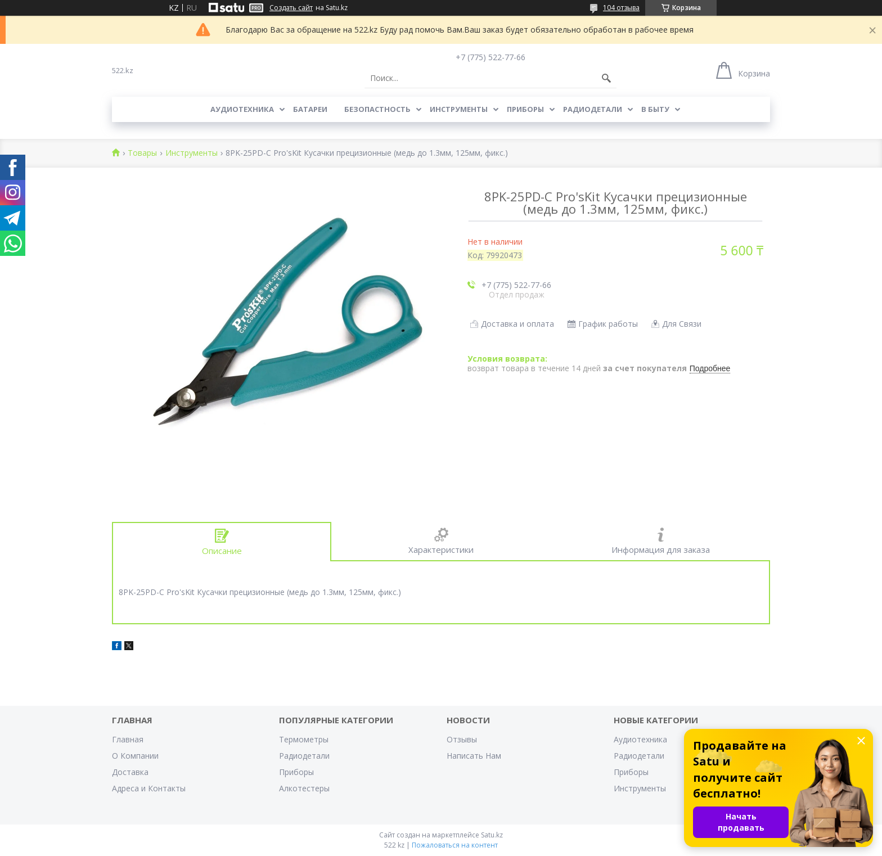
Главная (127, 739)
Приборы (525, 109)
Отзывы (462, 739)
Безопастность (377, 109)
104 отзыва (621, 7)
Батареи (310, 109)
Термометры (303, 739)
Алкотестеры (304, 788)
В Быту (655, 109)
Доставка (130, 772)
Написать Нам (474, 755)
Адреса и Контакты (149, 788)
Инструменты (459, 109)
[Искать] (606, 78)
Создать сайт (291, 8)
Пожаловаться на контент (455, 845)
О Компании (135, 755)
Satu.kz (492, 835)
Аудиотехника (242, 109)
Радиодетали (592, 109)
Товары (142, 153)
